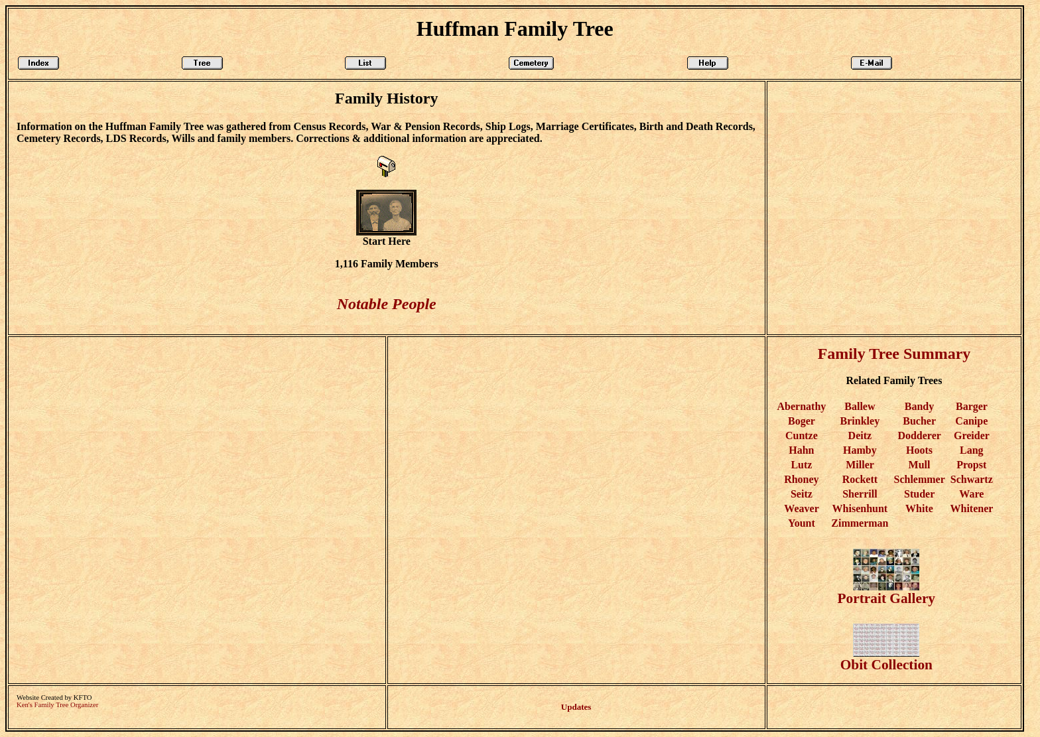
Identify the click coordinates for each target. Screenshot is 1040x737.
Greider (972, 435)
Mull (920, 464)
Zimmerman (859, 523)
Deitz (860, 435)
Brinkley (860, 421)
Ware (971, 494)
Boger (801, 421)
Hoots (919, 450)
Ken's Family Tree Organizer (57, 704)
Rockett (860, 479)
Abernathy (801, 406)
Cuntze (801, 435)
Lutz (801, 464)
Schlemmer (918, 479)
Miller (860, 464)
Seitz (801, 494)
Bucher (919, 421)
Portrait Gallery (886, 592)
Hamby (860, 450)
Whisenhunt (860, 508)
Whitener (972, 508)
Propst (971, 464)
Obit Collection (886, 658)
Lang (972, 450)
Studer (919, 494)
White (919, 508)
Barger (972, 406)
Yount (801, 523)
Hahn (801, 450)
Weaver (801, 508)
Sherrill (859, 494)
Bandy (919, 406)
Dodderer (919, 435)
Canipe (971, 421)
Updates (576, 707)
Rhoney (801, 479)
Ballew (859, 406)
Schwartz (971, 479)
